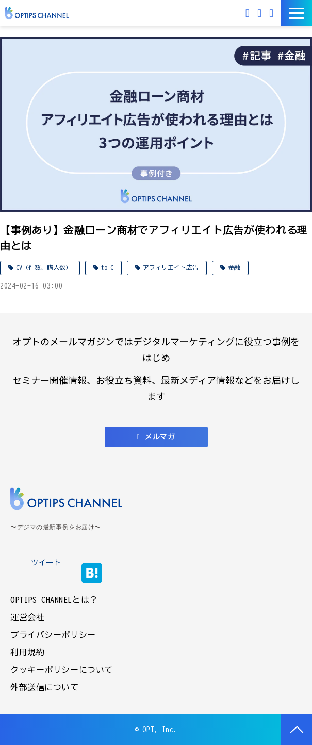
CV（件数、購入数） (44, 267)
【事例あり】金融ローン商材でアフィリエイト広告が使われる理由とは (154, 237)
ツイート (46, 562)
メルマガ (249, 13)
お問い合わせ (261, 13)
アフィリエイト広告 (171, 267)
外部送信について (44, 687)
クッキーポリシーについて (61, 670)
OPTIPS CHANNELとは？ (54, 600)
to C (107, 267)
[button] (296, 13)
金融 (234, 267)
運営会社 (27, 617)
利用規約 (27, 652)
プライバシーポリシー (53, 635)
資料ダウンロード (272, 13)
